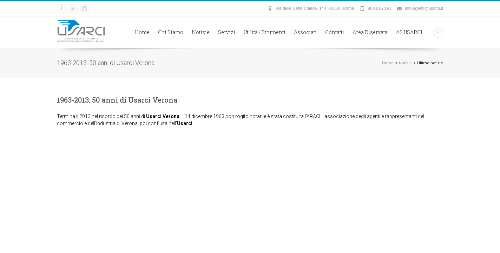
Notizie (201, 32)
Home (142, 32)
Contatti (334, 32)
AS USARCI (409, 32)
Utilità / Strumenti (264, 32)
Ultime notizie (430, 63)
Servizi (226, 32)
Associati (305, 32)
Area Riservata (370, 32)
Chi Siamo (170, 32)
